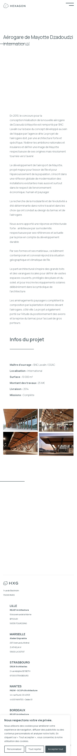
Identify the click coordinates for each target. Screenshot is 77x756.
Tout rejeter (34, 749)
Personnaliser (14, 749)
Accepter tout (55, 749)
